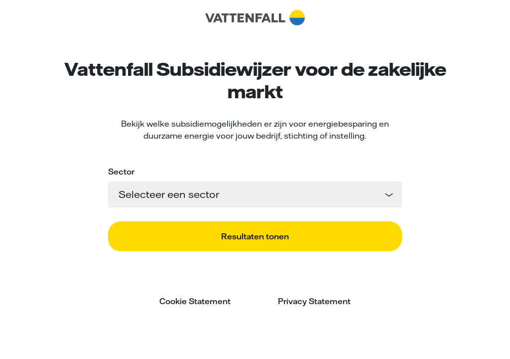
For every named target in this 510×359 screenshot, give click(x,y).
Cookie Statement (195, 301)
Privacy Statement (314, 301)
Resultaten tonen (255, 236)
